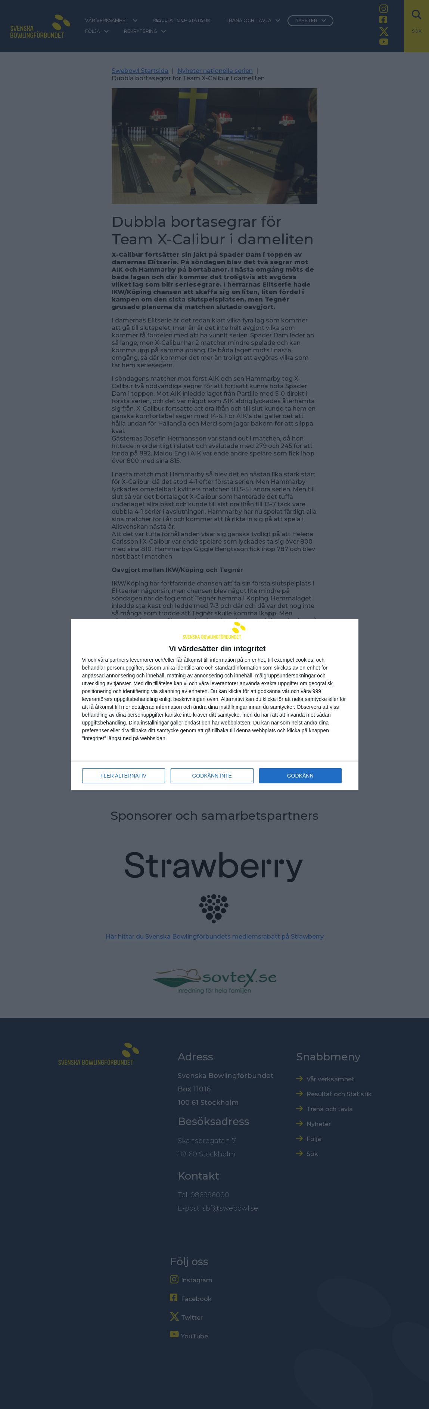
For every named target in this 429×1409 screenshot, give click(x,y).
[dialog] (214, 704)
